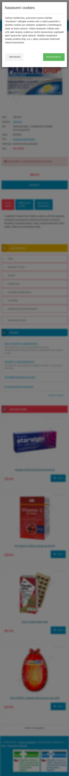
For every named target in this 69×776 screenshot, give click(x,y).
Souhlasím (53, 57)
